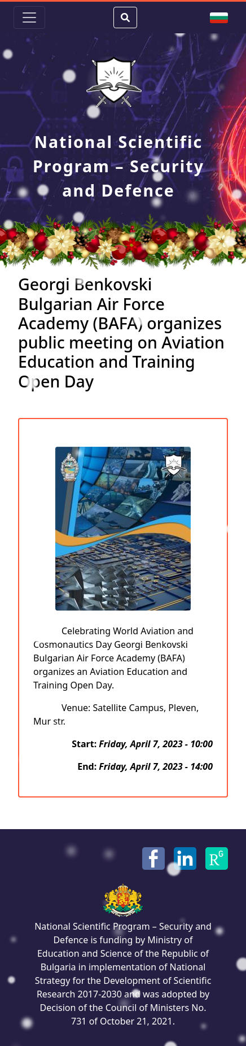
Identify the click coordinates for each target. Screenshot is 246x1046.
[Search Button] (125, 17)
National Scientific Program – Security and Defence (118, 165)
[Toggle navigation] (29, 17)
